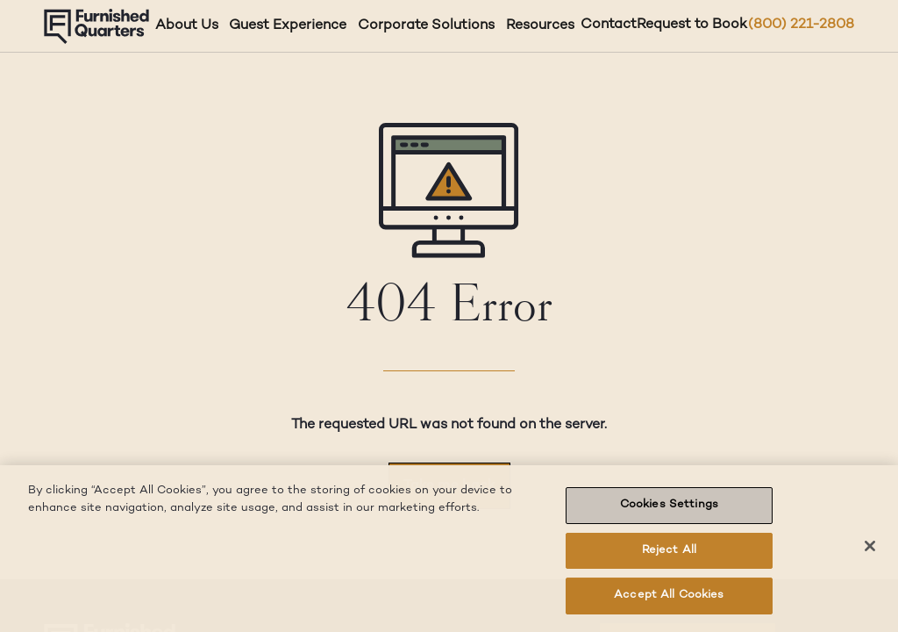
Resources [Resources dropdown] (540, 25)
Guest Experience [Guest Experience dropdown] (287, 25)
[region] (449, 548)
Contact (609, 25)
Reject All (669, 550)
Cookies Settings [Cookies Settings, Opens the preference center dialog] (669, 505)
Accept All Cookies (668, 595)
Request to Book (692, 25)
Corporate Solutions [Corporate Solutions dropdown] (426, 25)
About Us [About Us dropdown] (186, 25)
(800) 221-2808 (801, 25)
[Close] (870, 546)
